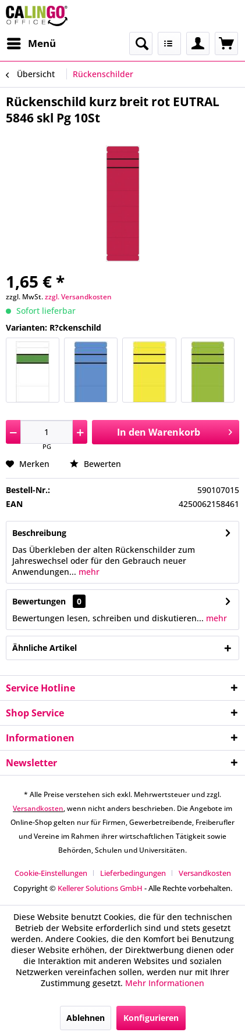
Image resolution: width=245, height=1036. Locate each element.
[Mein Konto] (198, 43)
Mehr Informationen (164, 982)
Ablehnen (85, 1017)
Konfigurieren (151, 1017)
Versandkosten (38, 808)
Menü (31, 42)
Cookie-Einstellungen (51, 873)
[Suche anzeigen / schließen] (140, 43)
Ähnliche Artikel (44, 647)
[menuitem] (31, 43)
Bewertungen (39, 601)
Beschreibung (39, 532)
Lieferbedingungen (133, 873)
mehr (88, 571)
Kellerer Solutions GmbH (100, 888)
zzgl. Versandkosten (78, 297)
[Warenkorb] (226, 43)
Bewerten (95, 463)
